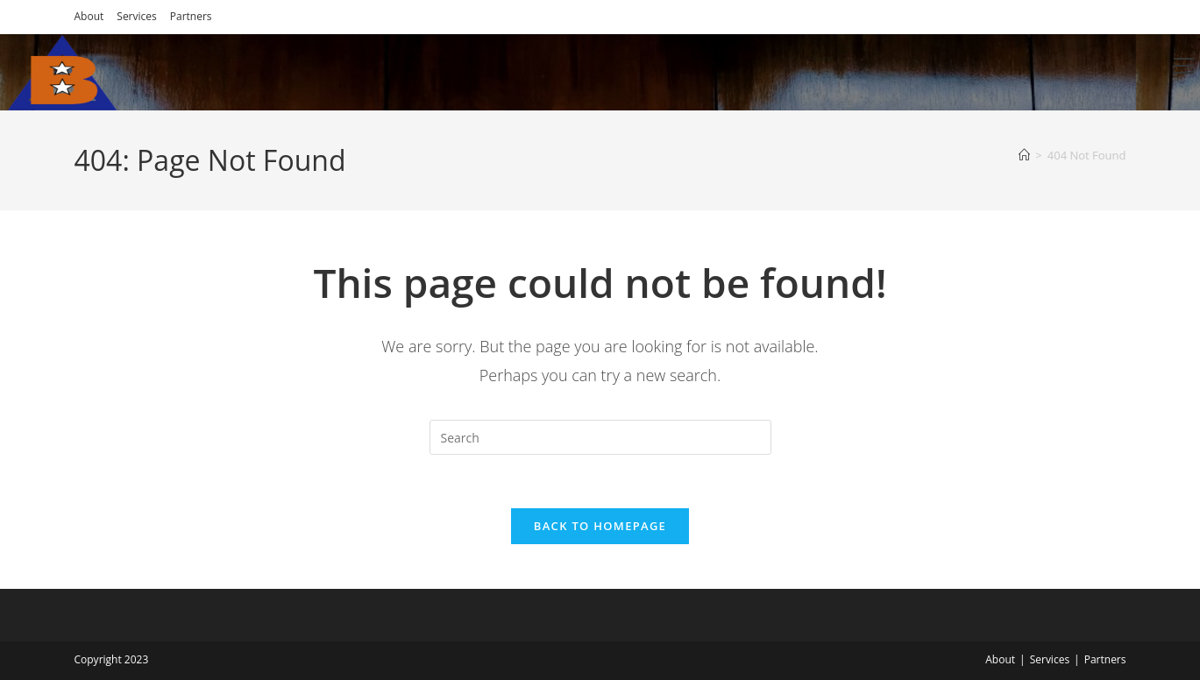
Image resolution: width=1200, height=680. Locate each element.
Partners (191, 16)
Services (136, 16)
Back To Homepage (600, 526)
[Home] (1024, 155)
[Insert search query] (600, 437)
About (89, 16)
